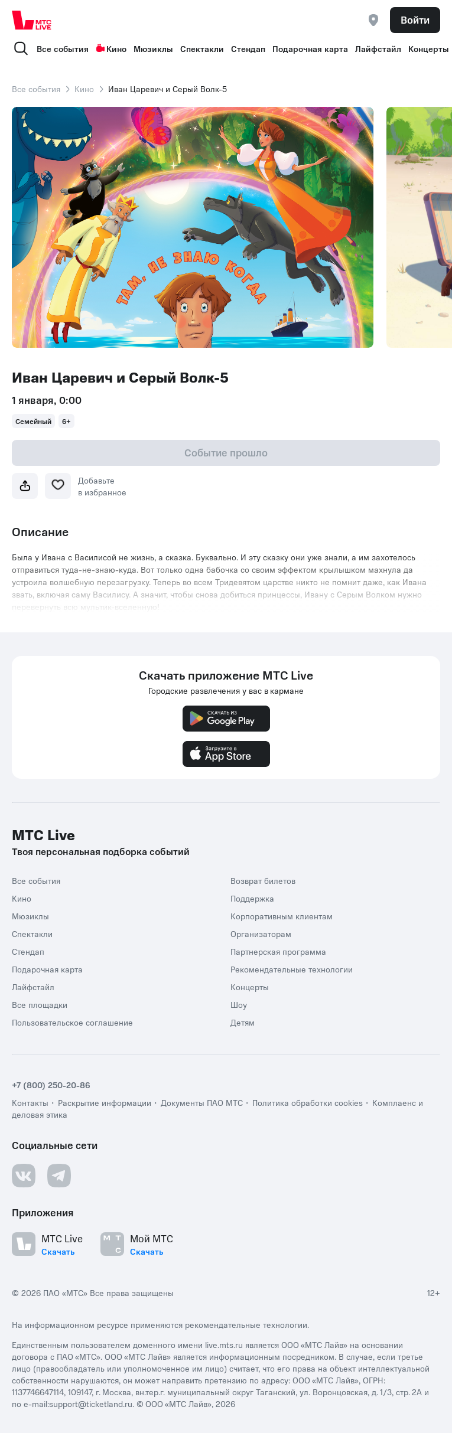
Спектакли (202, 48)
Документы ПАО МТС (202, 1102)
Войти (415, 19)
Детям (242, 1022)
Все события (63, 48)
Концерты (428, 48)
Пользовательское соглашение (72, 1022)
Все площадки (39, 1004)
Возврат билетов (262, 880)
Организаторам (260, 933)
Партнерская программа (278, 951)
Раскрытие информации (104, 1102)
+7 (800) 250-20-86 (51, 1085)
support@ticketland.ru (90, 1403)
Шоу (238, 1004)
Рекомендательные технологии (291, 969)
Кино (111, 48)
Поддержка (252, 898)
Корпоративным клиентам (281, 916)
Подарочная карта (310, 48)
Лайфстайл (378, 48)
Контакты (30, 1102)
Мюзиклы (153, 48)
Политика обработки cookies (307, 1102)
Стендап (248, 48)
